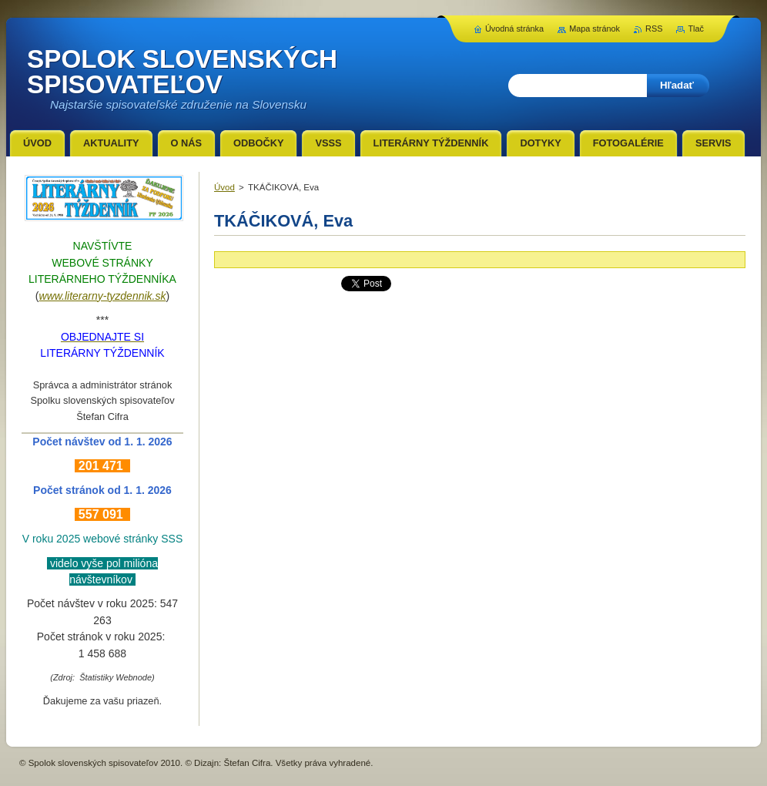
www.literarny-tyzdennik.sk (102, 296)
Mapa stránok (594, 28)
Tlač (696, 28)
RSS (653, 28)
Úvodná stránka (514, 28)
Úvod (224, 187)
